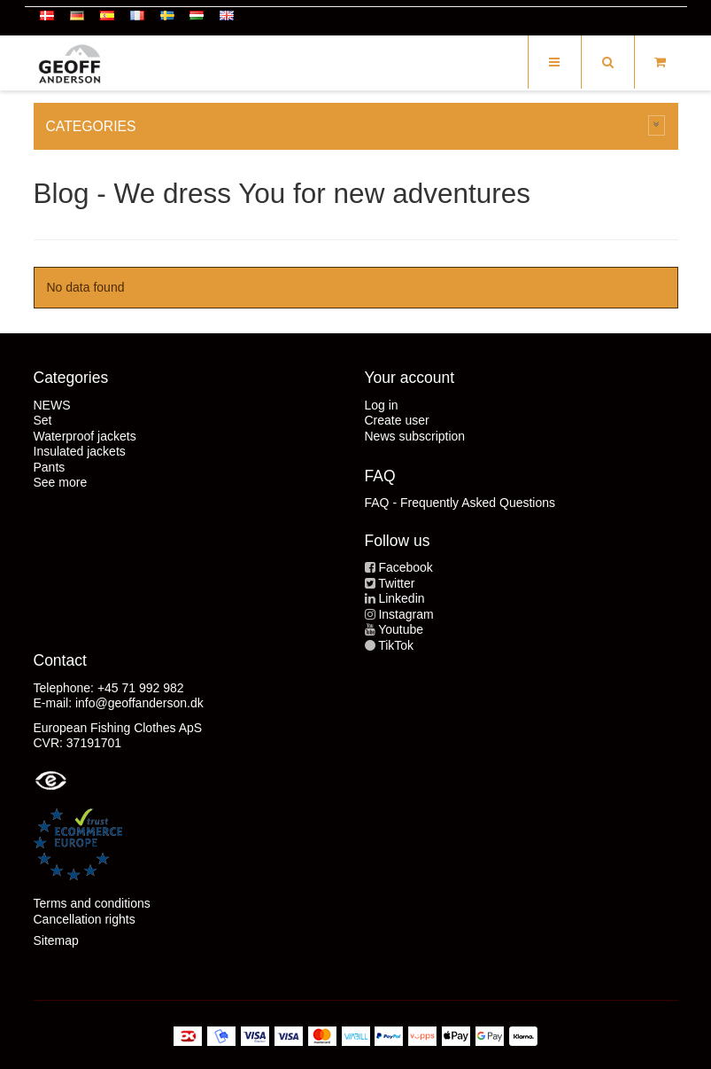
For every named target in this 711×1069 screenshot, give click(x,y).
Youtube (400, 629)
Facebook (405, 567)
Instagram (405, 614)
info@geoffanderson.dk (139, 703)
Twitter (396, 583)
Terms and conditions (92, 903)
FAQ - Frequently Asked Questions (460, 502)
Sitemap (56, 940)
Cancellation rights (84, 919)
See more (61, 482)
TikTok (395, 645)
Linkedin (401, 598)
